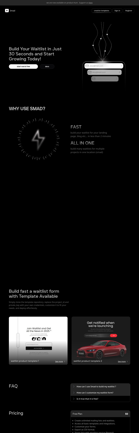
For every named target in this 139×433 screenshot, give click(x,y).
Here (91, 3)
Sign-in (117, 11)
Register (128, 11)
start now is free (23, 66)
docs (47, 66)
